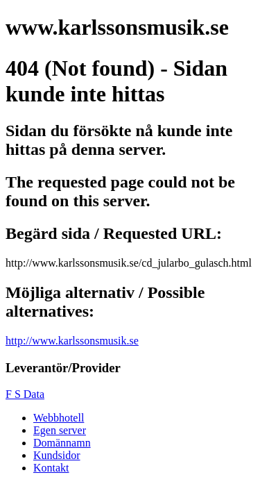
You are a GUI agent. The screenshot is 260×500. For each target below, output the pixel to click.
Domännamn (62, 443)
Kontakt (51, 468)
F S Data (25, 394)
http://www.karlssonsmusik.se (72, 341)
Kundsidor (56, 455)
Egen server (59, 430)
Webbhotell (58, 418)
